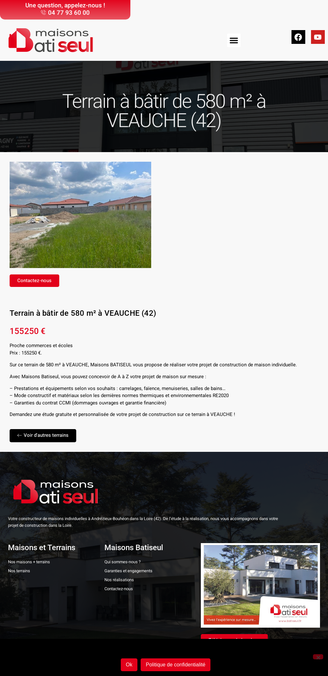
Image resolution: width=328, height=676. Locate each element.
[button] (234, 40)
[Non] (318, 656)
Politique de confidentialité (175, 664)
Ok (129, 664)
